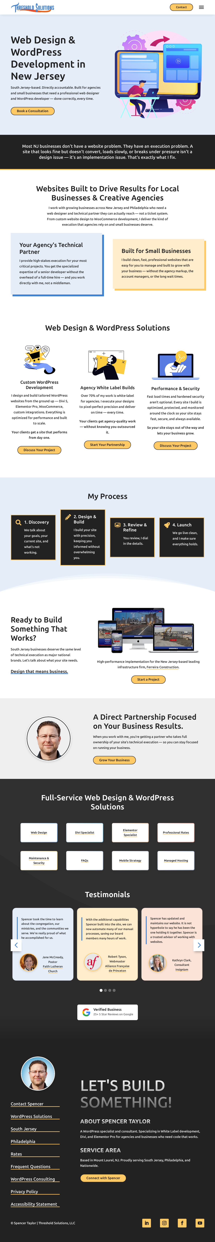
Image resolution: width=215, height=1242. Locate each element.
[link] (33, 7)
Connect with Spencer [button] (103, 1178)
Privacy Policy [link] (24, 1191)
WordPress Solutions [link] (31, 1116)
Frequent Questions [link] (30, 1166)
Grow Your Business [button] (114, 760)
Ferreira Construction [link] (163, 667)
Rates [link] (16, 1154)
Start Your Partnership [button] (107, 445)
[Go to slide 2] (105, 990)
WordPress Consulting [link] (33, 1179)
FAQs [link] (84, 860)
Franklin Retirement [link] (53, 969)
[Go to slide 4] (114, 990)
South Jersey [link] (23, 1129)
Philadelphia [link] (23, 1141)
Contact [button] (181, 7)
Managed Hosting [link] (176, 860)
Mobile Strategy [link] (130, 860)
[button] (16, 945)
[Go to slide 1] (101, 990)
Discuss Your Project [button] (39, 450)
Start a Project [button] (148, 680)
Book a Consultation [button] (32, 111)
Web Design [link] (39, 832)
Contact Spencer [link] (27, 1103)
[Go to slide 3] (109, 990)
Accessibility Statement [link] (34, 1204)
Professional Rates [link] (176, 832)
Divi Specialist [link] (84, 832)
